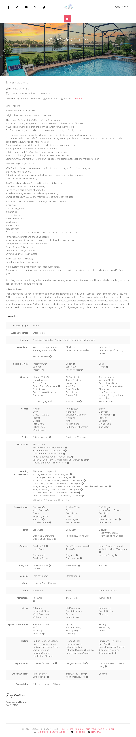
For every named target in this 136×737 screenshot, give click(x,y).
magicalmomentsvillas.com (50, 732)
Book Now (121, 7)
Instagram (95, 732)
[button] (3, 49)
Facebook (78, 732)
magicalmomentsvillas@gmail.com (94, 729)
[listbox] (68, 49)
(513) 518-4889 (66, 729)
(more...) (78, 98)
